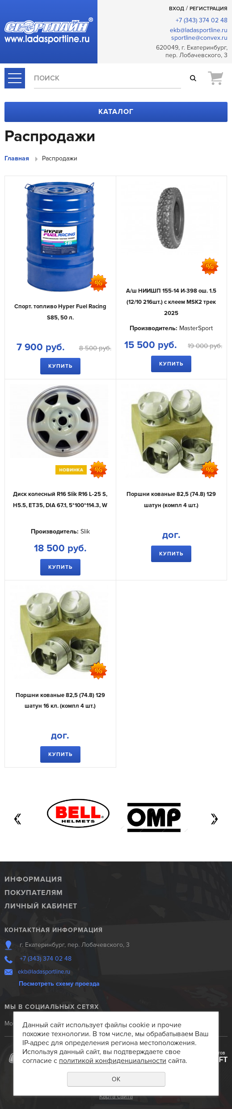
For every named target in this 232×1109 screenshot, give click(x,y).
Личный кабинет (40, 906)
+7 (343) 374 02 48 (202, 20)
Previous (17, 819)
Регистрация (209, 8)
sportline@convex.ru (199, 38)
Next (214, 819)
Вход (176, 8)
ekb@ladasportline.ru (199, 30)
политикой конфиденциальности (112, 1060)
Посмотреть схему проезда (59, 983)
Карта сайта (116, 1096)
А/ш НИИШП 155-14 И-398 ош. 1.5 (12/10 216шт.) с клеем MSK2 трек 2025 (171, 301)
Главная (16, 158)
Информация (33, 879)
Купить (60, 366)
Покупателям (33, 892)
